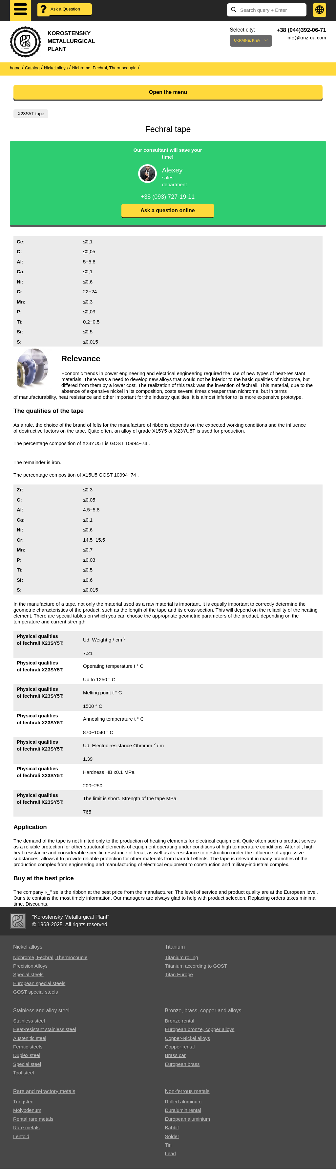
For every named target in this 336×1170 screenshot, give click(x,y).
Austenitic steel (29, 1039)
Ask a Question (69, 10)
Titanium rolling (181, 958)
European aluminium (187, 1120)
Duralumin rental (183, 1111)
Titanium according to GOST (196, 967)
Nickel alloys (27, 948)
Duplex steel (26, 1056)
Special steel (27, 1065)
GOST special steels (35, 993)
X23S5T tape (31, 113)
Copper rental (180, 1048)
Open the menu (168, 92)
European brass (182, 1065)
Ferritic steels (27, 1048)
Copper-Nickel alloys (187, 1039)
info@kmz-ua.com (306, 37)
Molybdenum (27, 1111)
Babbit (172, 1129)
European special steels (39, 984)
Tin (168, 1146)
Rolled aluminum (183, 1103)
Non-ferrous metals (187, 1092)
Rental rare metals (33, 1120)
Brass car (175, 1056)
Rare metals (26, 1129)
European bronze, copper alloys (200, 1030)
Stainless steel (29, 1022)
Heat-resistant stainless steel (44, 1030)
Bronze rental (179, 1022)
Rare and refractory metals (44, 1092)
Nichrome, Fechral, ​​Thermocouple (50, 958)
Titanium (175, 948)
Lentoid (21, 1137)
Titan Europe (179, 976)
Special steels (28, 976)
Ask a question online (167, 211)
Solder (172, 1137)
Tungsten (23, 1103)
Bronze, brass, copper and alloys (203, 1011)
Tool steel (23, 1074)
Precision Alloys (30, 967)
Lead (170, 1155)
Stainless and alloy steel (41, 1011)
